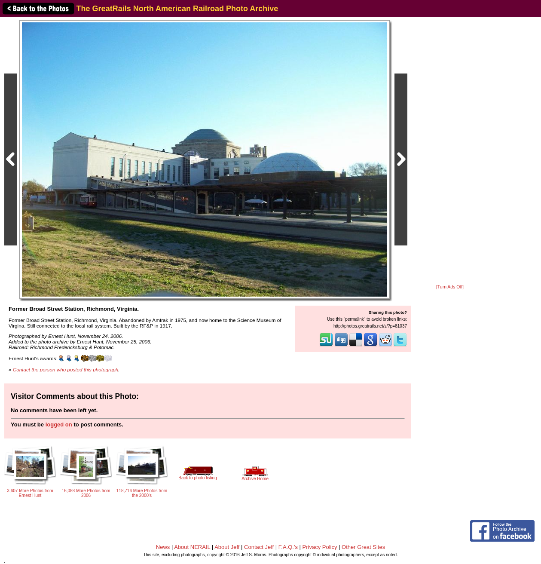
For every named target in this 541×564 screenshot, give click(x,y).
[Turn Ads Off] (450, 287)
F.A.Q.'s (288, 547)
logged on (59, 424)
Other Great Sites (363, 547)
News (163, 547)
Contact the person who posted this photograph (66, 369)
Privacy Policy (320, 547)
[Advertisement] (450, 151)
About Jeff (226, 547)
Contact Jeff (259, 547)
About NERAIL (192, 547)
